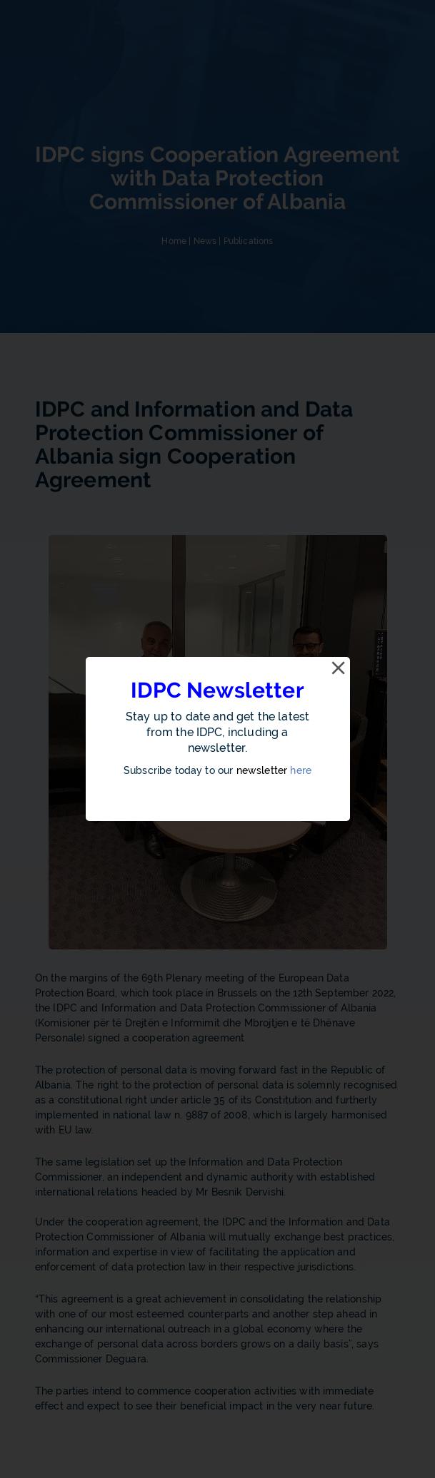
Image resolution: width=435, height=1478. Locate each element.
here (300, 770)
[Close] (338, 668)
